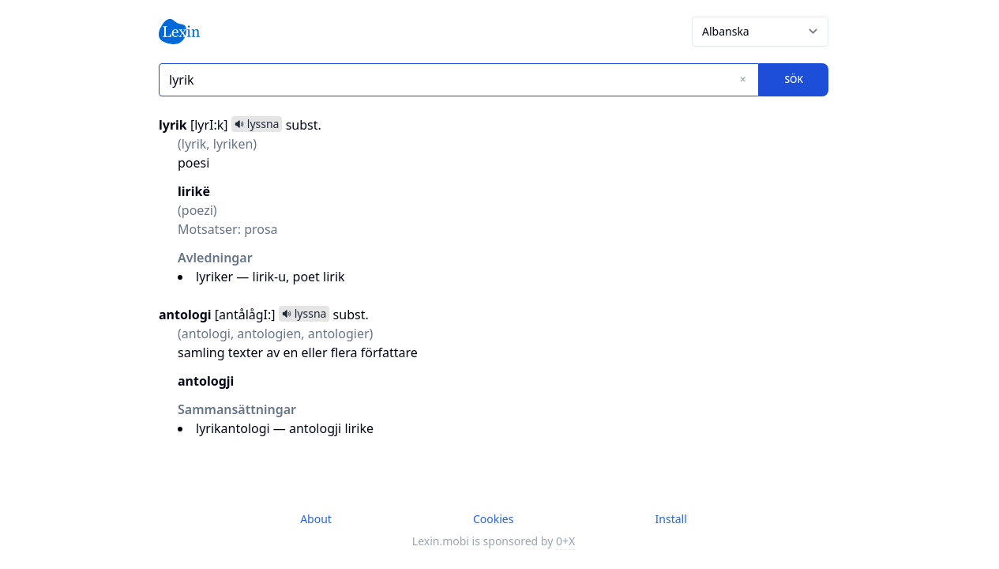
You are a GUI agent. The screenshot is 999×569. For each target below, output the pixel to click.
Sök (793, 79)
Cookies (493, 518)
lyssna (257, 123)
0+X (565, 540)
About (316, 518)
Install (671, 518)
